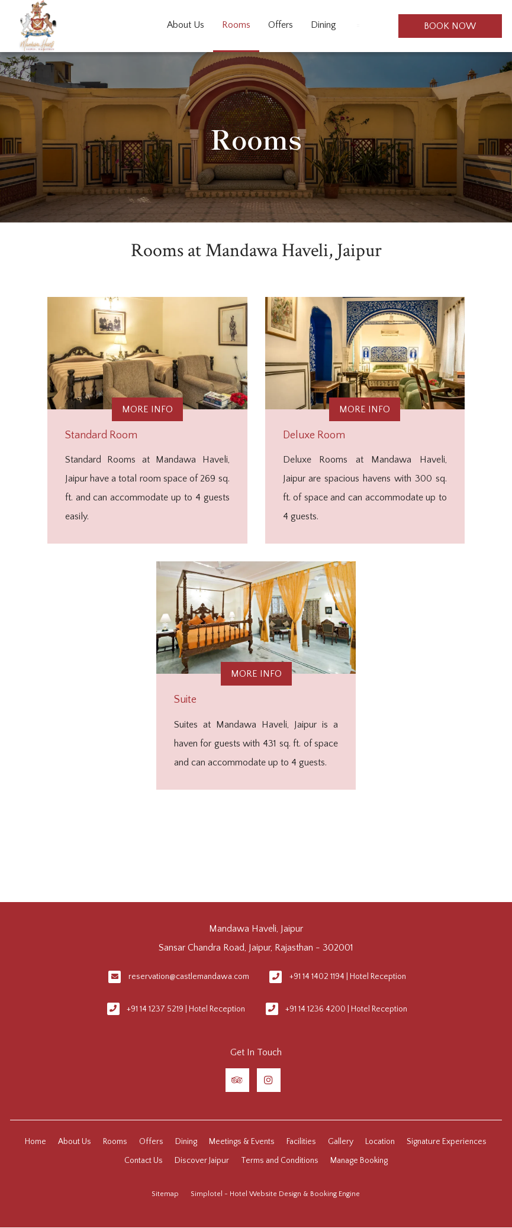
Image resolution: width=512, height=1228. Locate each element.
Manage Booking (359, 1160)
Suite (185, 700)
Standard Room (101, 435)
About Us (185, 25)
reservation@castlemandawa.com (188, 976)
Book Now (450, 26)
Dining (323, 25)
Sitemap (165, 1194)
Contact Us (143, 1160)
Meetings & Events (242, 1141)
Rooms (236, 25)
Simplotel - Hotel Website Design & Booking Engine (275, 1194)
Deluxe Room (314, 435)
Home (35, 1141)
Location (380, 1141)
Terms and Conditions (279, 1160)
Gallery (340, 1141)
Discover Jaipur (202, 1160)
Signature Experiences (447, 1141)
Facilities (301, 1141)
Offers (280, 25)
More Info (147, 409)
